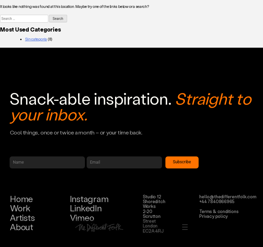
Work (20, 208)
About (21, 227)
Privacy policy (213, 216)
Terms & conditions (218, 211)
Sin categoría (36, 39)
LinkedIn (86, 208)
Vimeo (82, 217)
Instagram (89, 198)
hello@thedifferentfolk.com (227, 196)
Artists (22, 217)
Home (21, 198)
